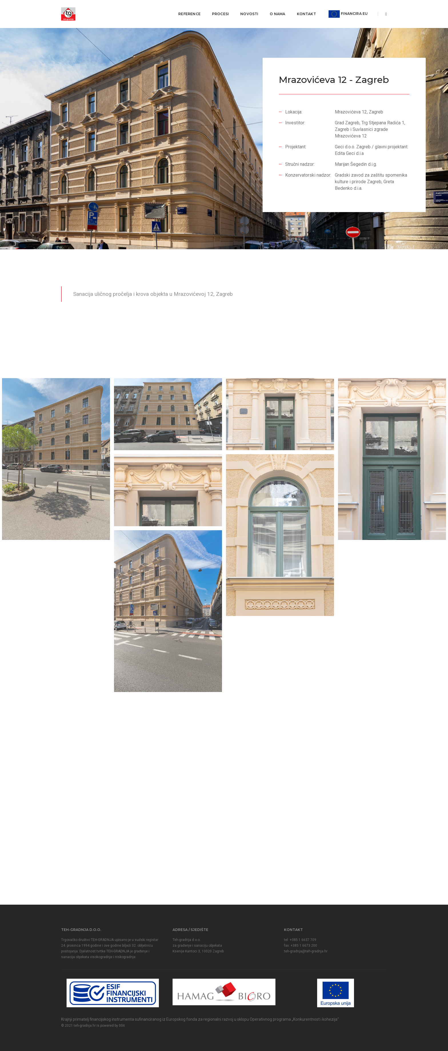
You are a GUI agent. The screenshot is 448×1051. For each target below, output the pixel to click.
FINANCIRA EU (346, 10)
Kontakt (304, 10)
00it (122, 1026)
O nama (275, 10)
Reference (187, 10)
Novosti (247, 10)
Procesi (218, 10)
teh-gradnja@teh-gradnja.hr (305, 951)
